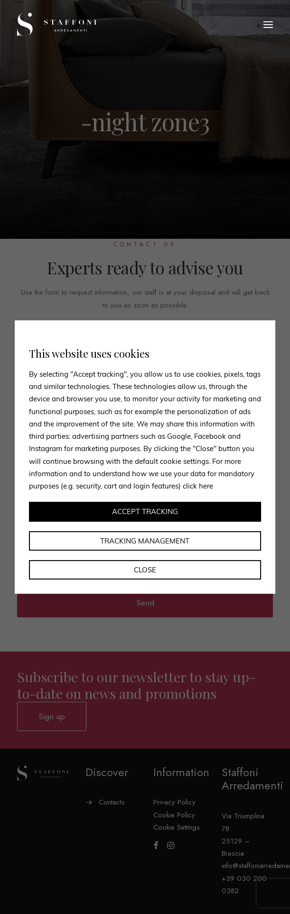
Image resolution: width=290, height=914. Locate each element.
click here (198, 485)
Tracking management (144, 540)
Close (145, 569)
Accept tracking (145, 511)
